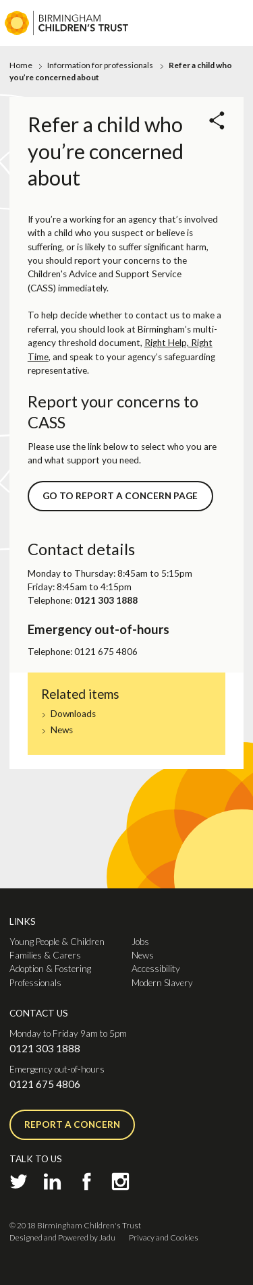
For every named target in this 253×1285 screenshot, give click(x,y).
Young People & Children (57, 941)
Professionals (35, 982)
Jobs (140, 941)
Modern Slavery (162, 982)
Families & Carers (45, 955)
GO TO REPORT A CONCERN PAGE (120, 495)
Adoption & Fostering (50, 968)
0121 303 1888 (44, 1048)
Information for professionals (100, 65)
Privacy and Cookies (163, 1237)
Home (20, 65)
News (62, 730)
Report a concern (72, 1124)
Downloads (73, 714)
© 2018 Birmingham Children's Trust (75, 1225)
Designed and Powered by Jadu (62, 1237)
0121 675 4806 (44, 1084)
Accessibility (156, 968)
